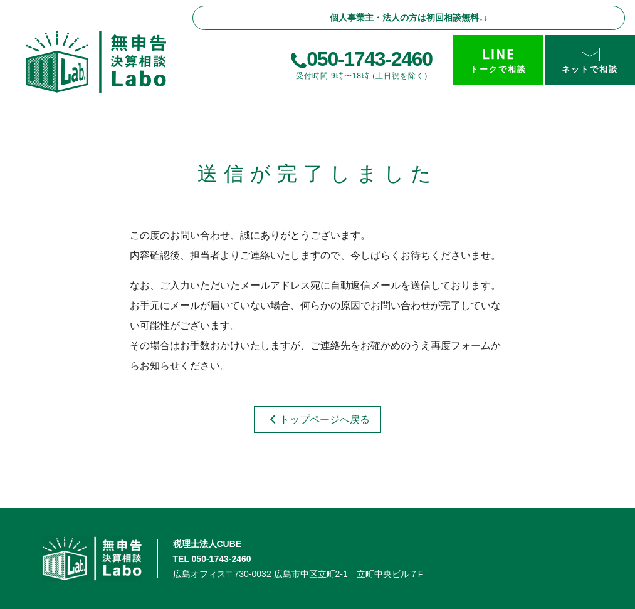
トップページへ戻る (317, 419)
